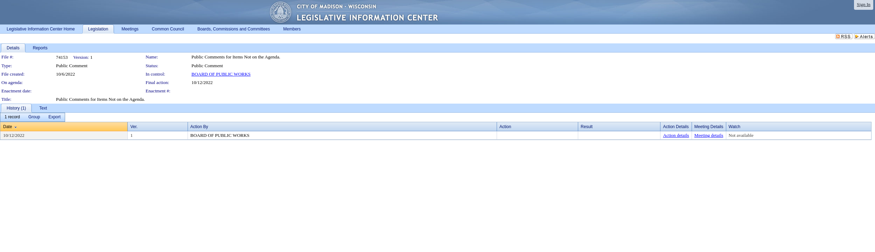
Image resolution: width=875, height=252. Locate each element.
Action (505, 126)
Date (7, 126)
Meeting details (708, 135)
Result (587, 126)
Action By (199, 126)
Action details (676, 135)
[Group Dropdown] (34, 117)
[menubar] (32, 117)
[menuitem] (12, 117)
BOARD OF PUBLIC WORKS (221, 74)
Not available (741, 135)
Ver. (134, 126)
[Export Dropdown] (54, 117)
